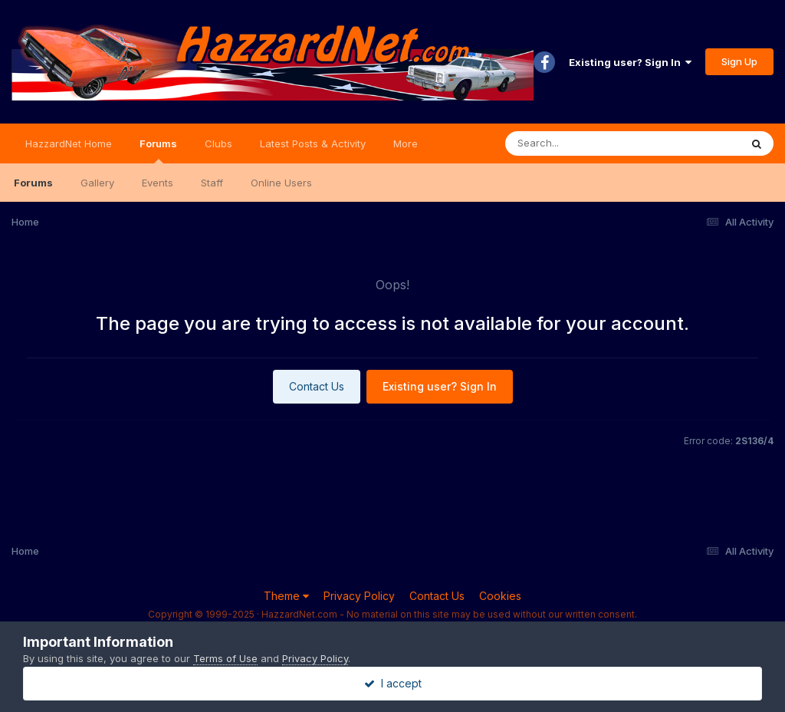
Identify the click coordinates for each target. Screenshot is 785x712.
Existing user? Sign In (630, 62)
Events (157, 182)
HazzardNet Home (68, 143)
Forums (158, 150)
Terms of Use (225, 658)
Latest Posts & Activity (313, 143)
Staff (212, 182)
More (405, 143)
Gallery (97, 182)
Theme (286, 595)
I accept (393, 683)
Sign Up (739, 61)
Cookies (500, 595)
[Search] (580, 143)
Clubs (218, 143)
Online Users (281, 182)
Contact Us (316, 386)
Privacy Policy (359, 595)
